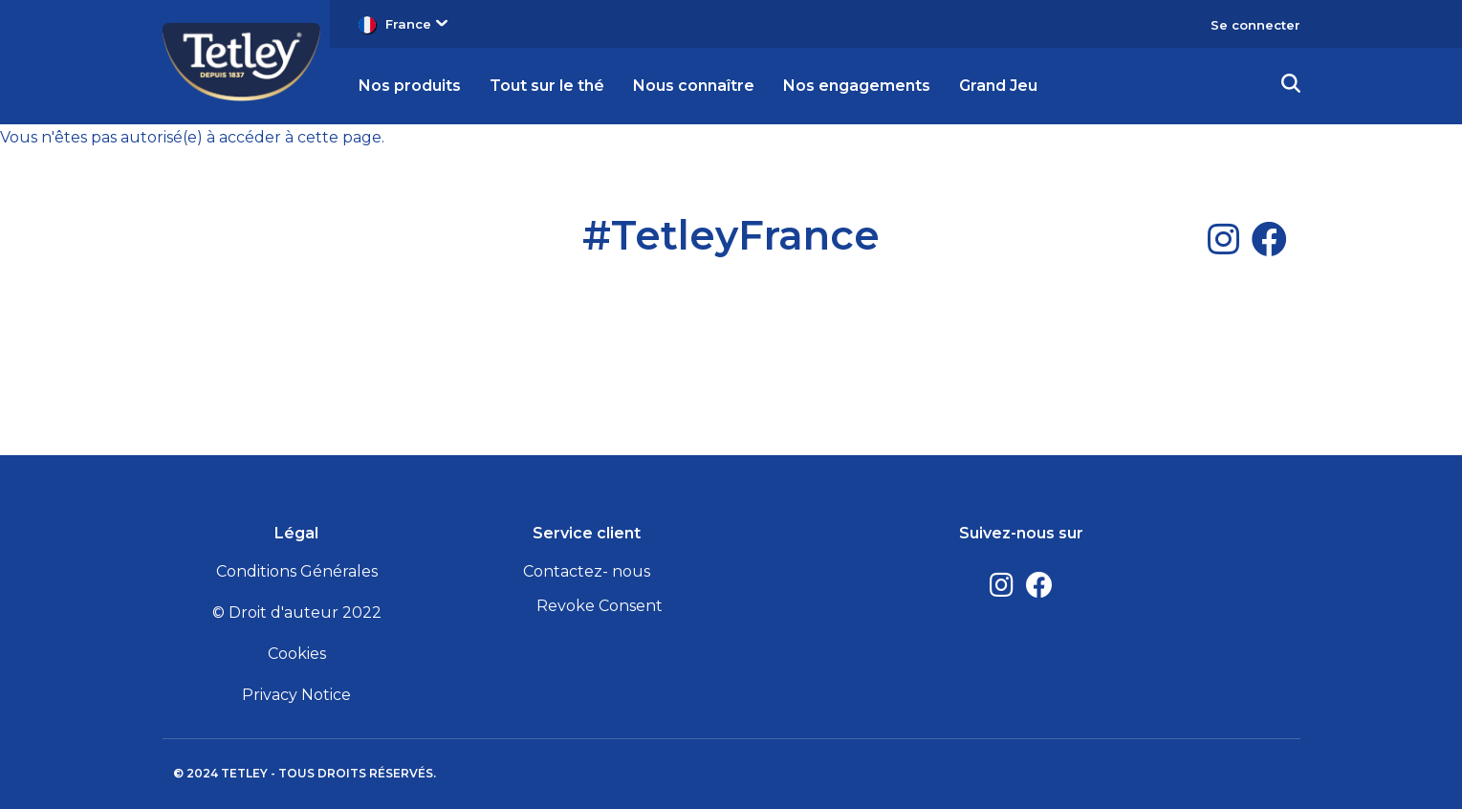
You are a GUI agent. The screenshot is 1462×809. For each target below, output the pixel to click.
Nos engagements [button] (856, 86)
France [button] (416, 24)
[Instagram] (1223, 239)
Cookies (297, 654)
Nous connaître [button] (693, 86)
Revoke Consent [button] (599, 606)
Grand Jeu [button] (998, 86)
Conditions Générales (297, 571)
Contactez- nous (586, 571)
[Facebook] (1269, 239)
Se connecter (1255, 25)
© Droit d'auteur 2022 (297, 612)
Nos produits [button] (410, 86)
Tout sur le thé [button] (547, 86)
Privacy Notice (296, 695)
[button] (1290, 86)
